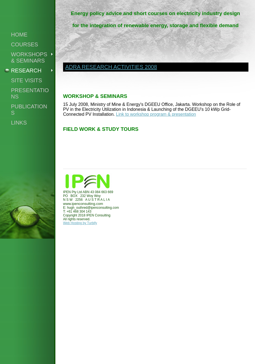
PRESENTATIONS (30, 93)
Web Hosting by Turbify (80, 223)
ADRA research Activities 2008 (111, 67)
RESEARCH (26, 70)
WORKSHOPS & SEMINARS (29, 57)
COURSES (24, 44)
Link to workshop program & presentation (156, 114)
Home (19, 35)
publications (29, 109)
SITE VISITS (26, 80)
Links (19, 123)
